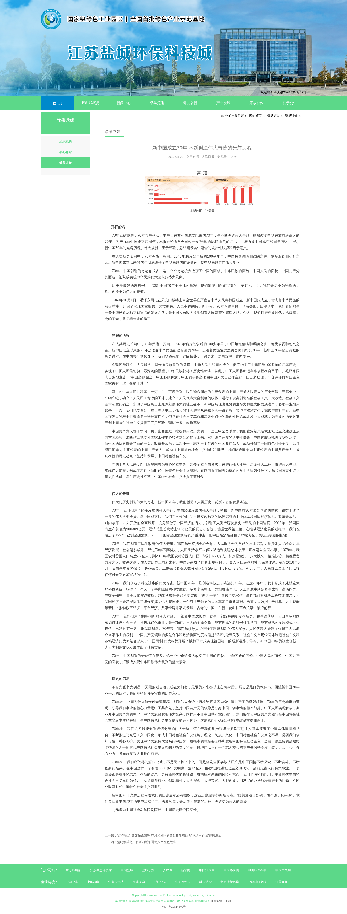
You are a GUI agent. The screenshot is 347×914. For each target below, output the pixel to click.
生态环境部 (73, 870)
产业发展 (223, 103)
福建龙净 (139, 882)
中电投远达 (116, 882)
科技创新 (190, 103)
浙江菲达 (160, 882)
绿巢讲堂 (291, 116)
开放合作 (256, 103)
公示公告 (290, 103)
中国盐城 (127, 870)
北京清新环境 (229, 882)
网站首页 (255, 116)
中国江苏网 (207, 870)
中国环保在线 (257, 870)
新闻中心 (124, 103)
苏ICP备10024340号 (173, 906)
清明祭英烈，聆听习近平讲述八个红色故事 (146, 842)
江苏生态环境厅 (101, 870)
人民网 (167, 870)
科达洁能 (205, 882)
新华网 (185, 870)
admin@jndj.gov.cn (221, 900)
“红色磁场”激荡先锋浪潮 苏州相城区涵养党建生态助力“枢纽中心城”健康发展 (169, 835)
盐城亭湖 (148, 870)
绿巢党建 (157, 103)
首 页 (57, 103)
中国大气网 (283, 870)
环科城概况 (90, 103)
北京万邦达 (182, 882)
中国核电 (93, 882)
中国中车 (72, 882)
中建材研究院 (257, 882)
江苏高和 (281, 882)
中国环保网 (232, 870)
